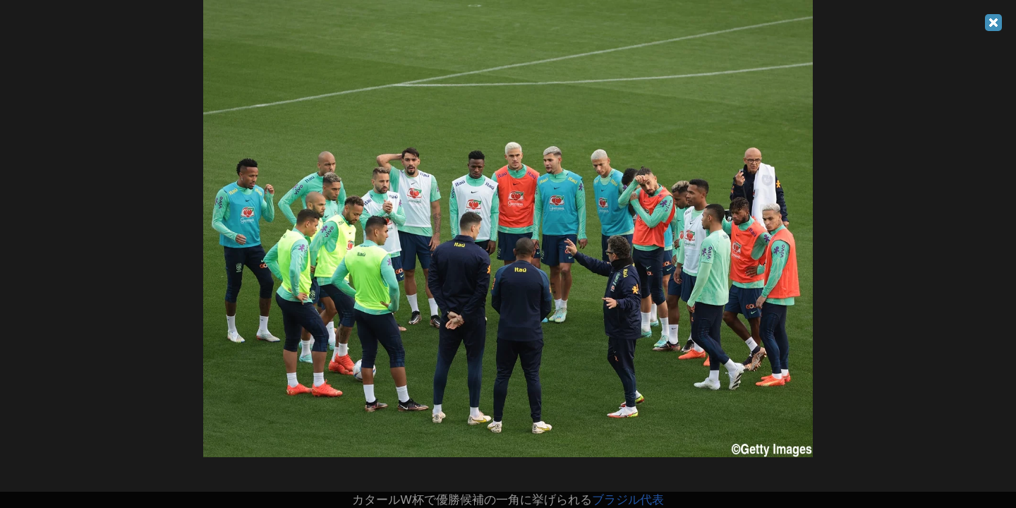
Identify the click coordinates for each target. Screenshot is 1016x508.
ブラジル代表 (628, 500)
